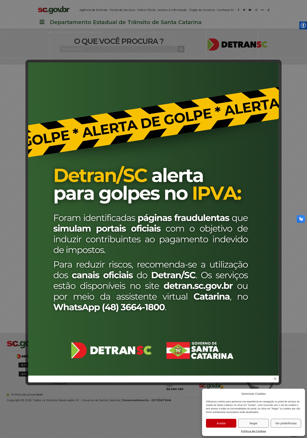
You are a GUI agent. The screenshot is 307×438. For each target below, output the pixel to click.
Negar (254, 423)
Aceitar (221, 423)
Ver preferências (286, 423)
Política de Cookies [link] (253, 431)
